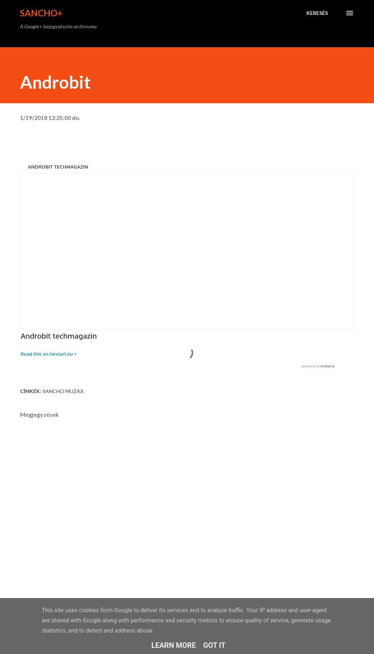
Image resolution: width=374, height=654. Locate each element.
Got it (214, 645)
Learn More (173, 645)
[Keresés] (317, 13)
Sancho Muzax (63, 391)
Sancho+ (41, 13)
